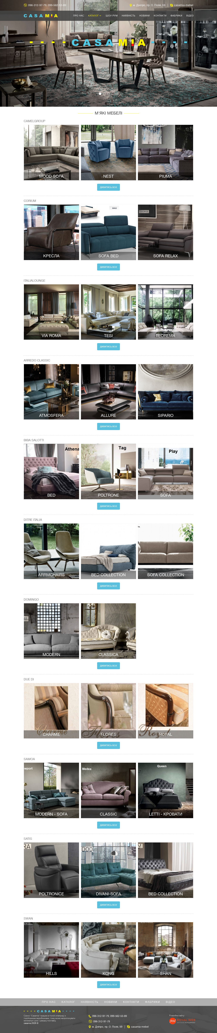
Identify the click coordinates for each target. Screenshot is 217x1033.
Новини (144, 15)
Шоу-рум (112, 15)
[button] (16, 53)
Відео (190, 15)
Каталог (94, 15)
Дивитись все (108, 187)
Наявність (128, 15)
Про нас (78, 15)
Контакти (160, 15)
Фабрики (176, 15)
